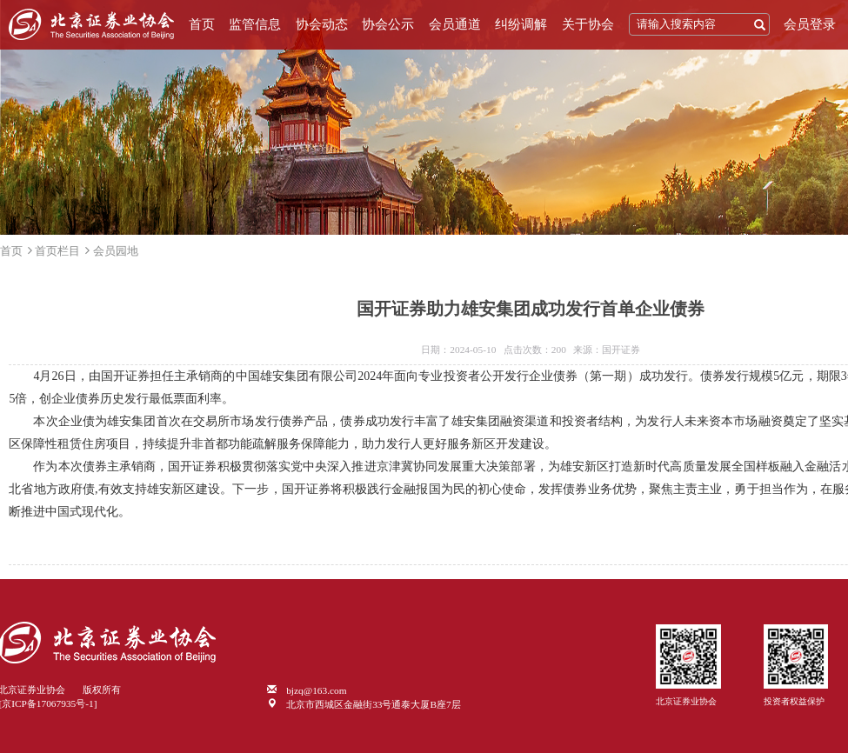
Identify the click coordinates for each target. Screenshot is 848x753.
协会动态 (322, 24)
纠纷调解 (521, 24)
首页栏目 (57, 250)
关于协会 (588, 24)
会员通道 (455, 24)
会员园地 (115, 250)
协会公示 (388, 24)
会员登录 (810, 24)
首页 (202, 24)
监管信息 (255, 24)
